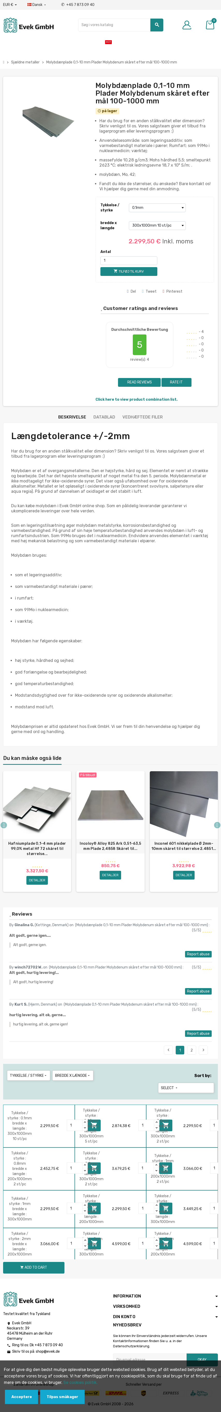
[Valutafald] (10, 4)
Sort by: (202, 1075)
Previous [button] (4, 825)
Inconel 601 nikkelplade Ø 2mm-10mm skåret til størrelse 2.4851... (183, 846)
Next (203, 1050)
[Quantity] (75, 1125)
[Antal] (128, 260)
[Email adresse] (150, 1359)
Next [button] (217, 825)
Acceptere (21, 1397)
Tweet (149, 291)
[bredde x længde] (157, 225)
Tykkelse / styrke (109, 207)
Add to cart (33, 1267)
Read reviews (139, 382)
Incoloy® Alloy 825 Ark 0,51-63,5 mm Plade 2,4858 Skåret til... (110, 846)
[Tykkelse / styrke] (157, 207)
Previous (168, 1050)
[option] (37, 831)
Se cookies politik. (80, 1382)
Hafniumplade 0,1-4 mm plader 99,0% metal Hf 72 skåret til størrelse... (37, 848)
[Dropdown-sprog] (37, 4)
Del (131, 291)
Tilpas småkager (62, 1397)
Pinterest (172, 291)
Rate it (176, 382)
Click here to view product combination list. (136, 399)
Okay (202, 1360)
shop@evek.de (48, 1351)
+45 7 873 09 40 (77, 5)
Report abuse (198, 954)
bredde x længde (108, 225)
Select (169, 1088)
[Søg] (120, 25)
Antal (105, 252)
